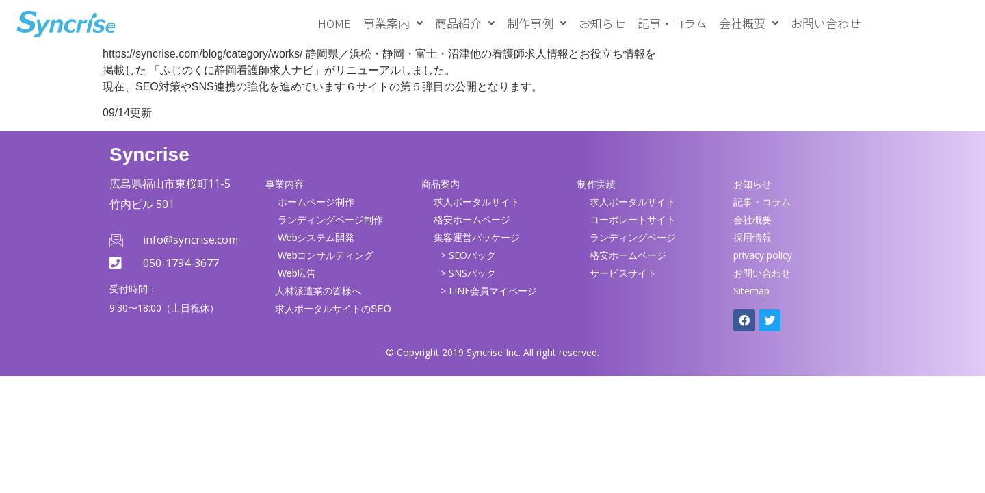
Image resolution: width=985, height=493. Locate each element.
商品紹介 (465, 22)
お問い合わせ (826, 22)
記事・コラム (672, 22)
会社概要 (748, 22)
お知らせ (602, 22)
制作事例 (536, 22)
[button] (393, 23)
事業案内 (393, 22)
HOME (334, 22)
